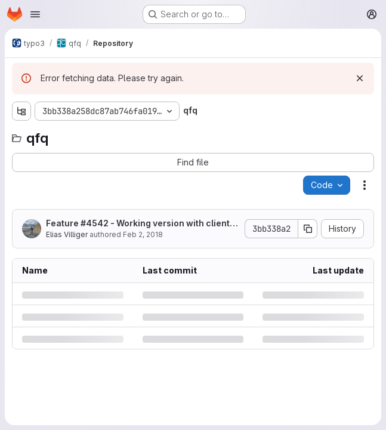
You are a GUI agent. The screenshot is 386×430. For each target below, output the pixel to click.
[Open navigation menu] (35, 14)
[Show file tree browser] (21, 111)
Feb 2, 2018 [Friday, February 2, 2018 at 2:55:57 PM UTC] (143, 234)
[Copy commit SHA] (307, 228)
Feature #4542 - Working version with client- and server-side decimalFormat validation (140, 223)
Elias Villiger (67, 234)
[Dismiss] (360, 78)
